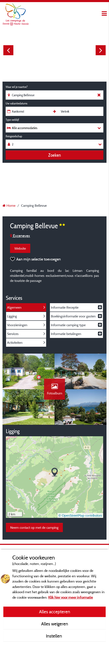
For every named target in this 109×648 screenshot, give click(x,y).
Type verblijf (12, 120)
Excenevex (20, 235)
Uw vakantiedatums (16, 103)
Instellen (54, 636)
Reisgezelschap (14, 136)
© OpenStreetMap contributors (80, 515)
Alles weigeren (54, 623)
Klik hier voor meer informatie (70, 597)
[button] (54, 472)
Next (101, 50)
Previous (8, 50)
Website (20, 248)
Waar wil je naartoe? (17, 87)
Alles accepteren (54, 611)
